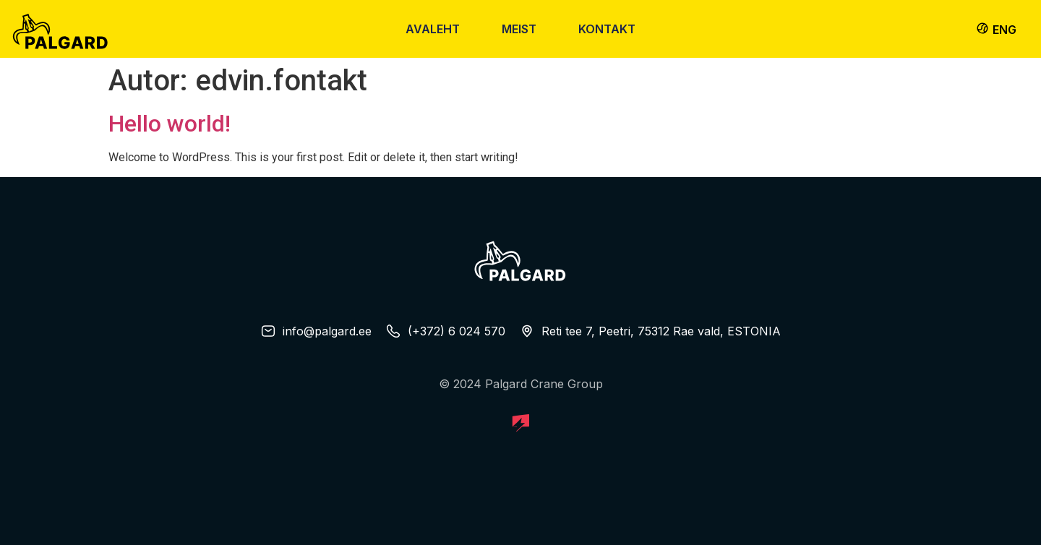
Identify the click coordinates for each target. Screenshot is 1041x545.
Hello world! (169, 123)
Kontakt (606, 29)
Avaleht (433, 29)
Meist (519, 29)
